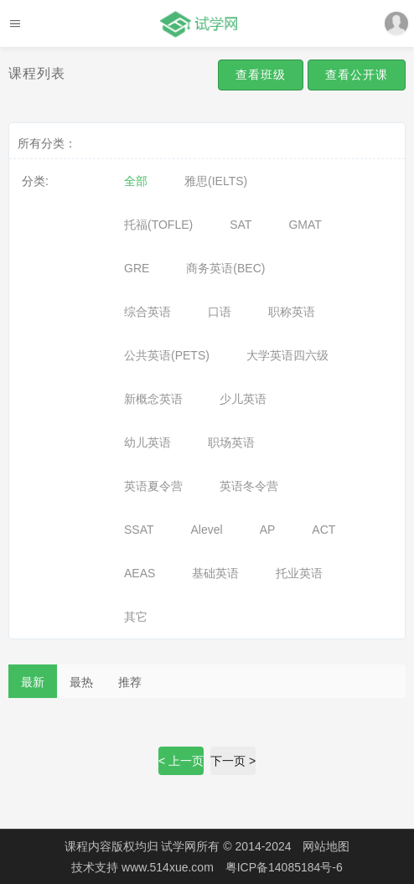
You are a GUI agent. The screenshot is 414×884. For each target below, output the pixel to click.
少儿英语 (243, 399)
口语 (219, 311)
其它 (135, 616)
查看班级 (260, 74)
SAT (240, 224)
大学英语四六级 (287, 355)
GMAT (304, 224)
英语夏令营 (153, 486)
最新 (32, 682)
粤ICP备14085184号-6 (284, 867)
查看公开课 (356, 74)
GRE (136, 268)
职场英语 (231, 442)
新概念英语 (153, 399)
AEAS (139, 573)
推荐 (130, 682)
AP (268, 529)
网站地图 (326, 846)
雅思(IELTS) (215, 181)
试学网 (178, 846)
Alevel (207, 529)
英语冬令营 (249, 486)
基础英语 (215, 573)
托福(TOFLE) (158, 224)
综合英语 (147, 311)
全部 (135, 181)
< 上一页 (181, 761)
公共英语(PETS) (167, 355)
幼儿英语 (147, 442)
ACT (323, 529)
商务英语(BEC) (225, 268)
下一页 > (233, 761)
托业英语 (299, 573)
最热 (81, 682)
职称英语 (291, 311)
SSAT (139, 529)
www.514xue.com (169, 867)
